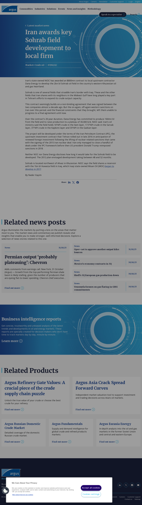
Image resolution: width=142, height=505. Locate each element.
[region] (59, 490)
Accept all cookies (91, 488)
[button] (5, 490)
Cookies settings (91, 494)
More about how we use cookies (22, 494)
